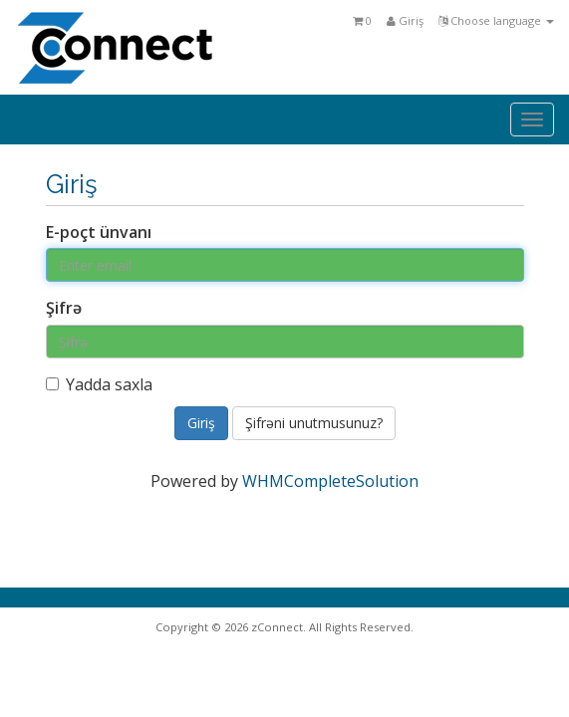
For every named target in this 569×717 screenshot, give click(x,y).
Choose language (496, 20)
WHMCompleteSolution (330, 481)
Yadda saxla (99, 384)
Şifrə (64, 308)
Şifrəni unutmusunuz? (314, 422)
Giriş (405, 20)
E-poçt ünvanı (98, 232)
